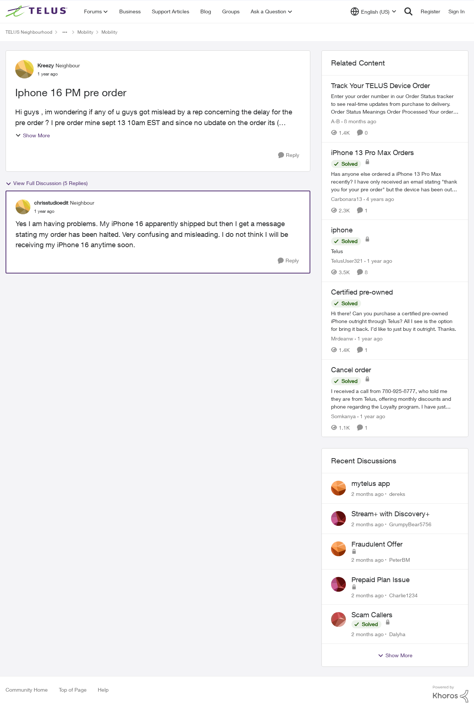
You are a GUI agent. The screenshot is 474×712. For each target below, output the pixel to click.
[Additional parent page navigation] (64, 32)
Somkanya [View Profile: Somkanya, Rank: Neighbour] (343, 416)
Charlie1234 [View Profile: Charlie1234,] (403, 595)
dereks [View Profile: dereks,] (397, 494)
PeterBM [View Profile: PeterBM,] (399, 560)
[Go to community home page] (37, 11)
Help (103, 689)
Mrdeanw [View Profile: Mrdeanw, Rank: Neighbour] (342, 338)
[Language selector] (373, 11)
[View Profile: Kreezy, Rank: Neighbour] (24, 69)
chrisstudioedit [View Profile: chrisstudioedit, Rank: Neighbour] (51, 202)
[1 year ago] (378, 261)
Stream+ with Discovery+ (390, 514)
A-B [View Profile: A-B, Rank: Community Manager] (335, 121)
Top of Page (73, 689)
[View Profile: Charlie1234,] (338, 584)
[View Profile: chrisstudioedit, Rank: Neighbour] (23, 206)
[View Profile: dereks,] (338, 488)
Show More (32, 135)
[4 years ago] (379, 198)
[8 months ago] (358, 121)
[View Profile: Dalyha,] (338, 619)
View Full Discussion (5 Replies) (47, 183)
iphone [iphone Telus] (342, 230)
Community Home (27, 689)
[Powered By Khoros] (450, 694)
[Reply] (289, 155)
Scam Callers (372, 615)
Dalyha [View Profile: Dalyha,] (397, 634)
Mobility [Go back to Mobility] (85, 32)
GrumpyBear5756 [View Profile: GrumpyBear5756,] (410, 524)
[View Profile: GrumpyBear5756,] (338, 518)
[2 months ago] (367, 494)
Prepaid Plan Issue (380, 579)
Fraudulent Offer (377, 544)
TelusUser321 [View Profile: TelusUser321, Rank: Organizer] (347, 261)
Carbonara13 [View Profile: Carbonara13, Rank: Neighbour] (346, 198)
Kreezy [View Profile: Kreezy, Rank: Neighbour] (45, 65)
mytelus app (370, 483)
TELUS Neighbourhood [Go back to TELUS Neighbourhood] (29, 32)
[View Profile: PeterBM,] (338, 548)
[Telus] (395, 251)
